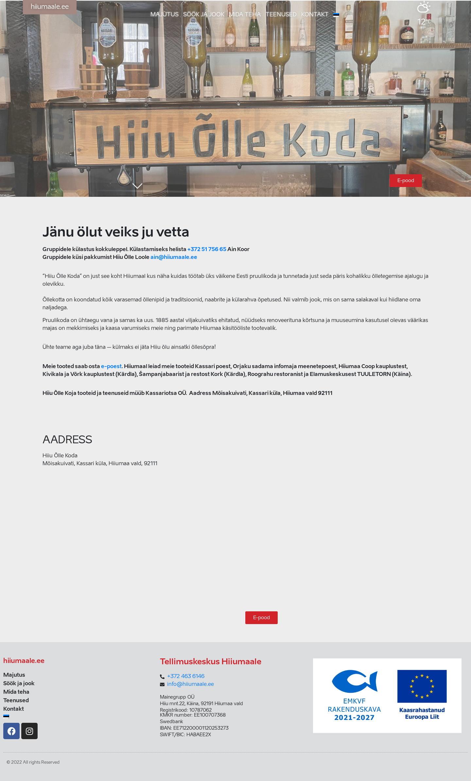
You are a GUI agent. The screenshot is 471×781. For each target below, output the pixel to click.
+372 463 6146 (185, 676)
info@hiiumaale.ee (190, 684)
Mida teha (245, 15)
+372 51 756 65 (206, 249)
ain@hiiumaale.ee (173, 257)
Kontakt (315, 15)
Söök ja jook (203, 15)
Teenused (281, 15)
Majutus (164, 15)
